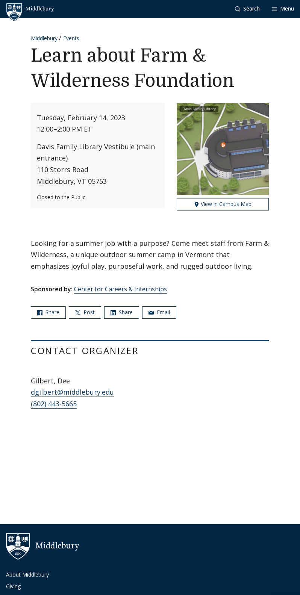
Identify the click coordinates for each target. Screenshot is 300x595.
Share (48, 312)
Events (71, 38)
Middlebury (44, 38)
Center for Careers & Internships (120, 289)
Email (159, 312)
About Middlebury (27, 574)
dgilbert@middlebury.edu (72, 392)
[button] (247, 9)
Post (85, 312)
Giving (13, 586)
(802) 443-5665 (54, 403)
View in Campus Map (223, 203)
